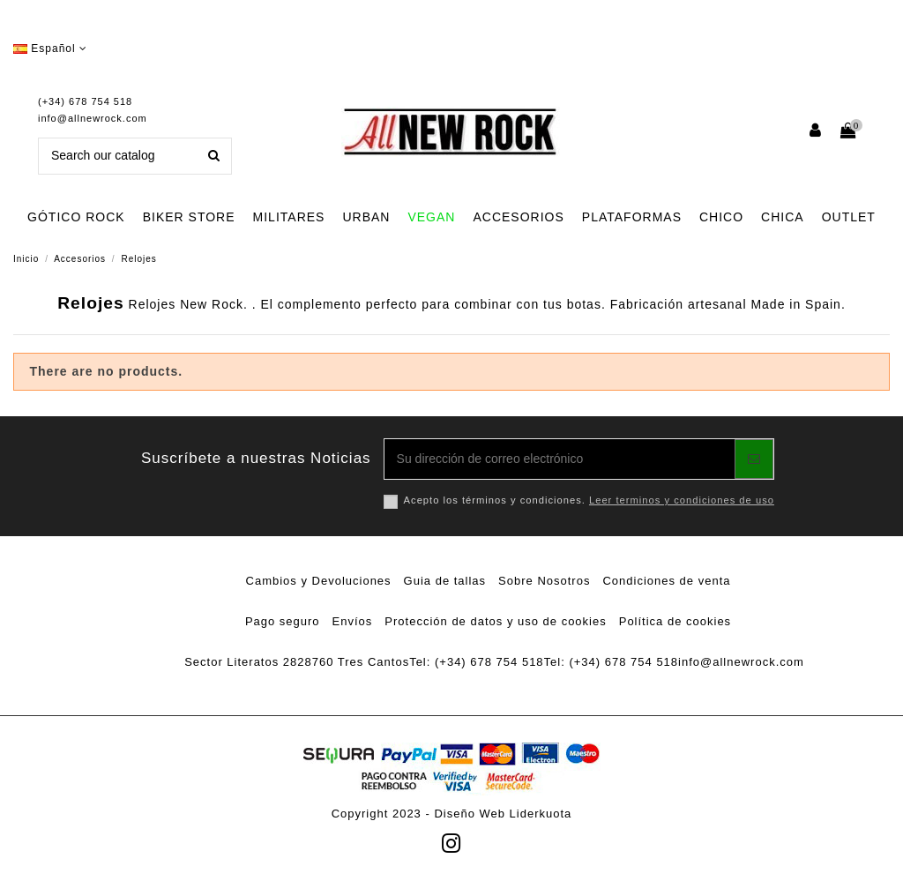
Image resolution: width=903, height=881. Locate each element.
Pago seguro (282, 621)
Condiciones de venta (666, 580)
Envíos (352, 621)
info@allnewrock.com (92, 118)
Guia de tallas (445, 580)
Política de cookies (675, 621)
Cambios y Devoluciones (319, 580)
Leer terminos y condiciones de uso (681, 500)
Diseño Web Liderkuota (502, 813)
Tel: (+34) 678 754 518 (476, 661)
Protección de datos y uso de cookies (495, 621)
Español (50, 48)
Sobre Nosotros (544, 580)
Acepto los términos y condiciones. (589, 500)
